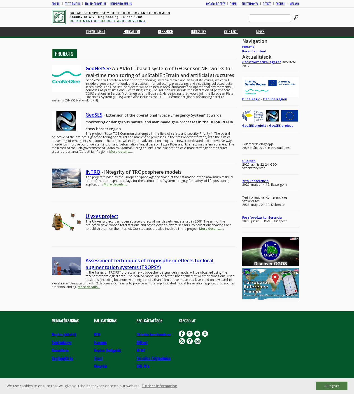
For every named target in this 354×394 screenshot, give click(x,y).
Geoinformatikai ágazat (261, 62)
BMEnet (141, 342)
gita (245, 181)
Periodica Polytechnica (153, 358)
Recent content (254, 51)
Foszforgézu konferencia (262, 217)
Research (165, 31)
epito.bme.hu (73, 3)
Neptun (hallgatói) (107, 350)
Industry (198, 31)
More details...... (122, 151)
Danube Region (275, 99)
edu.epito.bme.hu (95, 3)
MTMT (140, 350)
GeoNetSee (98, 68)
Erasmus (100, 342)
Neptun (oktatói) (64, 334)
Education (131, 31)
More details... (115, 184)
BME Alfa (142, 366)
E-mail (233, 3)
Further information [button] (159, 385)
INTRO (93, 172)
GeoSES (94, 115)
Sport (98, 358)
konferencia (259, 181)
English (280, 3)
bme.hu (56, 3)
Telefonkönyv (250, 3)
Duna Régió (251, 99)
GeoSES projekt (254, 125)
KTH (97, 334)
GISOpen (249, 161)
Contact (231, 31)
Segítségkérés (62, 358)
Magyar (294, 3)
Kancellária (60, 350)
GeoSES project (281, 125)
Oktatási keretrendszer (153, 334)
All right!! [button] (331, 386)
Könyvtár (100, 366)
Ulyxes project (102, 216)
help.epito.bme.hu (121, 3)
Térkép (267, 3)
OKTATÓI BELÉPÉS (215, 3)
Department (95, 31)
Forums (248, 47)
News (260, 31)
